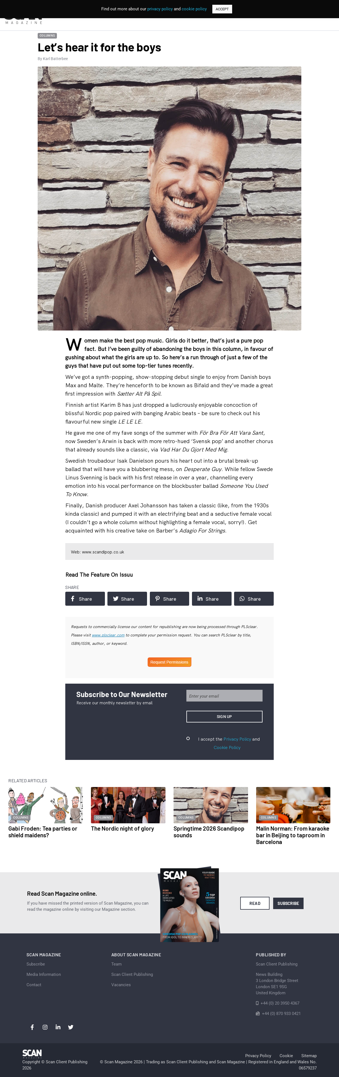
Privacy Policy (237, 739)
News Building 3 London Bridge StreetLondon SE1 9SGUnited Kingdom (277, 983)
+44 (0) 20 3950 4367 (280, 1003)
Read (254, 903)
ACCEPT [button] (222, 9)
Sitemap (309, 1055)
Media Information (44, 974)
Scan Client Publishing (132, 974)
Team (116, 964)
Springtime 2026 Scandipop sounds (209, 831)
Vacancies (121, 984)
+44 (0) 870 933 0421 (281, 1013)
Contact (34, 984)
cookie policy (194, 8)
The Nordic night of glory (122, 828)
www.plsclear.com (108, 635)
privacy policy (160, 8)
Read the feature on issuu (99, 574)
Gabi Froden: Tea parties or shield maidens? (42, 831)
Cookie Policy (227, 747)
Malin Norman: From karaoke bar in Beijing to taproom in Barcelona (292, 835)
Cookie (286, 1055)
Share (81, 599)
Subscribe (288, 903)
